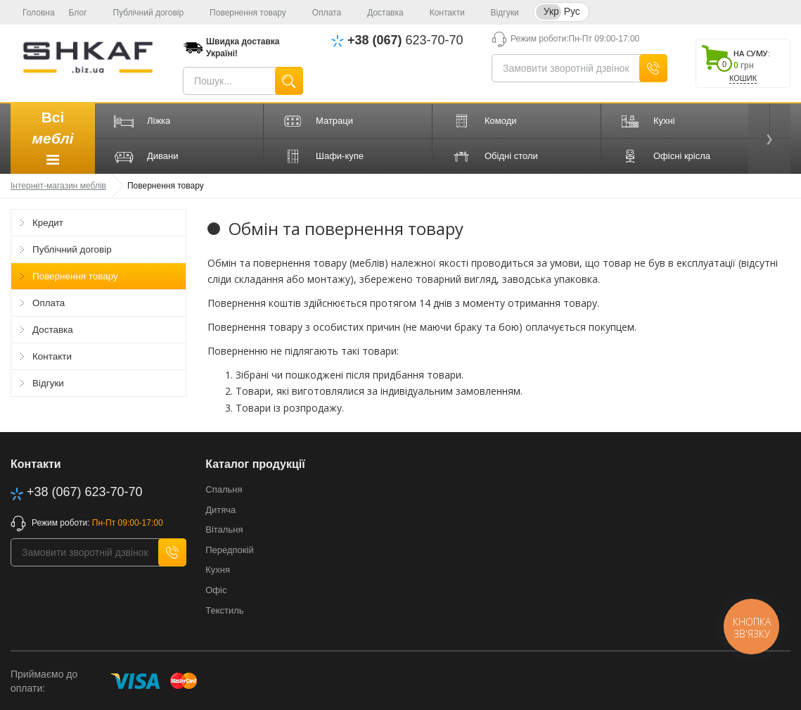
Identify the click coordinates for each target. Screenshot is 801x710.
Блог (78, 13)
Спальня (223, 489)
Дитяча (220, 510)
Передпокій (229, 550)
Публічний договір (142, 13)
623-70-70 (405, 41)
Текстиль (224, 610)
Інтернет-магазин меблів (58, 186)
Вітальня (224, 529)
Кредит (52, 222)
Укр (551, 11)
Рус (572, 11)
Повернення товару (242, 13)
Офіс (215, 590)
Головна (33, 13)
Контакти (441, 13)
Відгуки (499, 13)
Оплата (320, 13)
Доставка (379, 13)
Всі (52, 139)
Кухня (217, 569)
